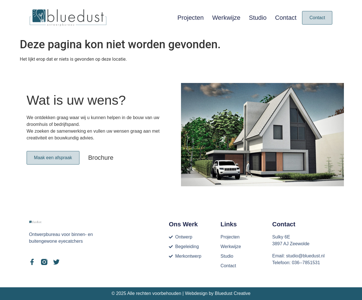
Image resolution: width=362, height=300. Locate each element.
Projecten (190, 17)
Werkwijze (226, 17)
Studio (257, 17)
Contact (285, 17)
